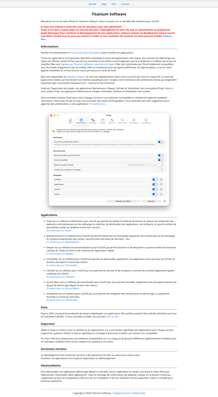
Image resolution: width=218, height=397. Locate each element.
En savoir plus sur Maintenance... (63, 242)
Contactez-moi (97, 103)
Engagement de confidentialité (129, 393)
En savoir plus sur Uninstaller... (62, 265)
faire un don (112, 316)
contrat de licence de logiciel (86, 52)
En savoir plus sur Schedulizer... (62, 299)
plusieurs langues (76, 76)
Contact (125, 4)
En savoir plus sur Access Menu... (63, 288)
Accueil (92, 4)
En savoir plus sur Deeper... (60, 253)
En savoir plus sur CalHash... (61, 276)
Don (114, 4)
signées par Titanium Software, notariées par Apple (87, 64)
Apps (104, 4)
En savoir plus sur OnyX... (59, 230)
